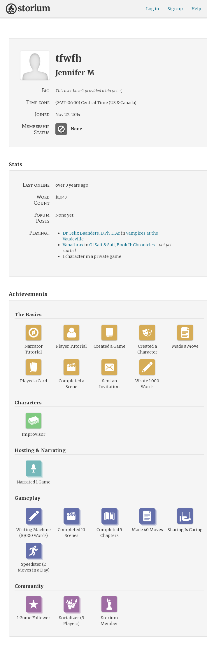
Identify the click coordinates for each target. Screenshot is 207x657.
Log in (152, 8)
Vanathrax (73, 244)
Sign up (175, 8)
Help (196, 8)
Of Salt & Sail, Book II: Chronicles (122, 244)
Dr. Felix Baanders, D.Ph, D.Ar (91, 233)
